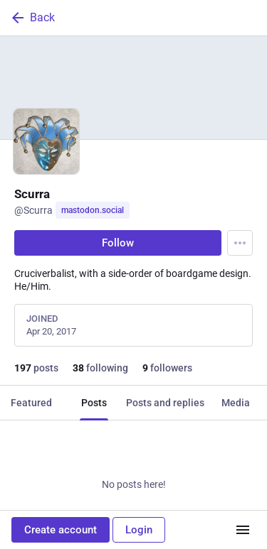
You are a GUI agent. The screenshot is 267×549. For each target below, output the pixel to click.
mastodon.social (92, 210)
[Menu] (240, 243)
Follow (118, 243)
